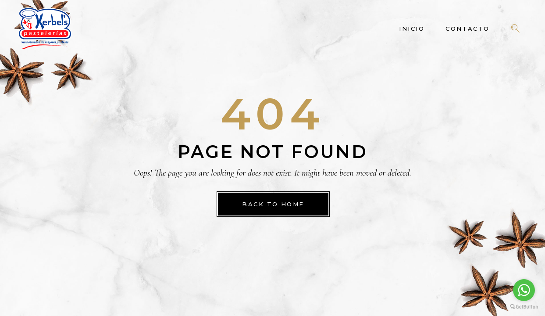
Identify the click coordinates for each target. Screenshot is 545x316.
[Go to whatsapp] (524, 290)
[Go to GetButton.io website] (524, 307)
